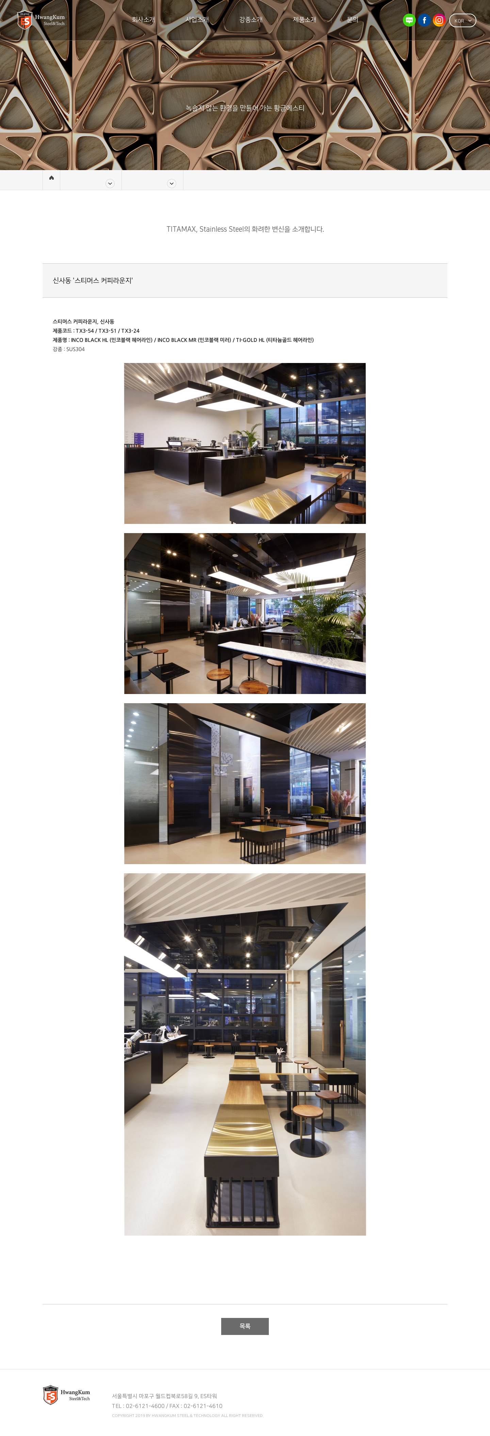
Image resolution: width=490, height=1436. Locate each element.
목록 (245, 1326)
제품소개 (304, 19)
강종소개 (250, 19)
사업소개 (197, 19)
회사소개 (143, 19)
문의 (352, 19)
